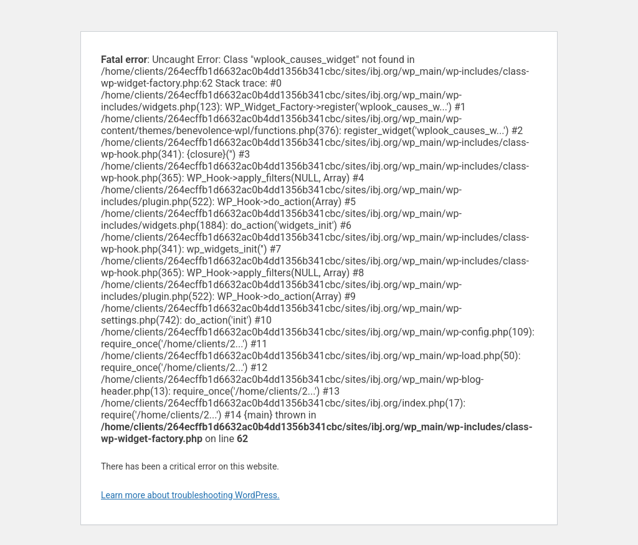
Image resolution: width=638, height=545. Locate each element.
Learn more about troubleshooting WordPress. (190, 495)
